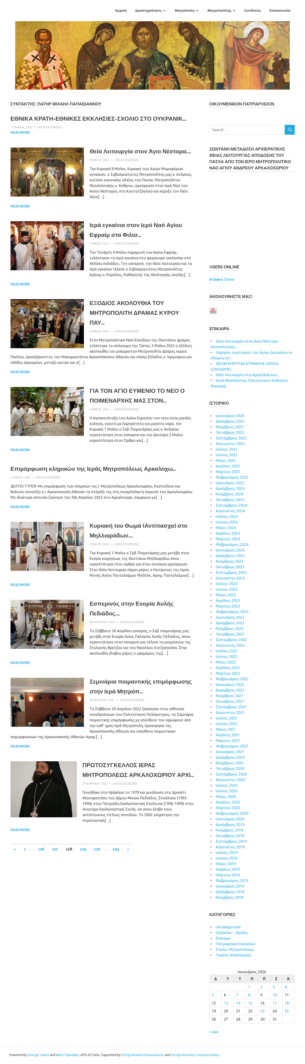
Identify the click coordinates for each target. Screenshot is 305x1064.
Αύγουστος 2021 (230, 712)
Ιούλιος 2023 (226, 584)
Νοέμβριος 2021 (229, 696)
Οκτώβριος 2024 (230, 500)
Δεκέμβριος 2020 (230, 757)
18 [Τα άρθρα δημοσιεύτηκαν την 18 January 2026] (287, 1003)
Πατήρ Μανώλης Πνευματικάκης (195, 1055)
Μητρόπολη (184, 10)
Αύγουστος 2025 (230, 444)
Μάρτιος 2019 (228, 875)
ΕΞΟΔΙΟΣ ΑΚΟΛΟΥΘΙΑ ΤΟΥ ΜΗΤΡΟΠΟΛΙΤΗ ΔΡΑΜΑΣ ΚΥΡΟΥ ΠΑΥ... (140, 332)
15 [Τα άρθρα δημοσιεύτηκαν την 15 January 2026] (250, 1003)
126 (41, 892)
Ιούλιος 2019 (226, 852)
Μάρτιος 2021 (228, 740)
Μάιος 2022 (226, 662)
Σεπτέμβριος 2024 (231, 505)
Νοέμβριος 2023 (229, 561)
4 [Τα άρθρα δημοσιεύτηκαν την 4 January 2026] (286, 987)
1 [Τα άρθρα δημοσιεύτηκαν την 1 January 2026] (249, 987)
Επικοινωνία (280, 10)
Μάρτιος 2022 (228, 673)
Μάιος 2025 (226, 460)
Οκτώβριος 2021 (230, 701)
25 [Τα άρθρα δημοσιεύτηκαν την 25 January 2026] (287, 1011)
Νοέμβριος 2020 (229, 763)
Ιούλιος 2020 (226, 785)
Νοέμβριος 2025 (229, 427)
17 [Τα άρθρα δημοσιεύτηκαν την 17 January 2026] (275, 1003)
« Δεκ (213, 1032)
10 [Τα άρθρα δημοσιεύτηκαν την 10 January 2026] (275, 995)
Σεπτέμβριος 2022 (231, 640)
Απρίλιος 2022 (228, 668)
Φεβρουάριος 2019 (232, 880)
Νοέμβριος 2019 (229, 830)
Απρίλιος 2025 (228, 466)
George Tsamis (38, 1055)
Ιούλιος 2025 (226, 449)
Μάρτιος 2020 (228, 808)
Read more (20, 142)
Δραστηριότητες (148, 10)
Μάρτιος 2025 (228, 472)
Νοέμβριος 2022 (229, 628)
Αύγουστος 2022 (230, 645)
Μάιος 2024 (226, 528)
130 (97, 892)
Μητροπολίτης (220, 10)
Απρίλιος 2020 (228, 802)
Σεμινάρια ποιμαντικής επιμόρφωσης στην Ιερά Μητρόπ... (127, 720)
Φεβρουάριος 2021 (232, 746)
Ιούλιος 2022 (226, 651)
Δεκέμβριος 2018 (230, 892)
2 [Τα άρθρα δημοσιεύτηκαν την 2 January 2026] (261, 987)
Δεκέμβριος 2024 (230, 488)
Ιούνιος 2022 (226, 656)
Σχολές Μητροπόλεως (235, 949)
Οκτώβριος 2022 (230, 634)
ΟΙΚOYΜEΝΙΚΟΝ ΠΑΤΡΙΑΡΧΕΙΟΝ (241, 104)
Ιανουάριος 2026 (230, 416)
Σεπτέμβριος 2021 (231, 707)
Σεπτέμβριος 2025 (231, 438)
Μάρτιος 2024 (228, 539)
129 (83, 892)
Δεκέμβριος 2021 (230, 690)
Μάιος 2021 (226, 729)
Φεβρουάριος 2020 (232, 813)
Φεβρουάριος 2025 (232, 477)
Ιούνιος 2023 (226, 589)
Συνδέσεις (252, 10)
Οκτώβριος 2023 (230, 567)
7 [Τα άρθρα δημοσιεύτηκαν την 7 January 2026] (237, 995)
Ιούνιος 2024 (226, 522)
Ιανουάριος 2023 (230, 617)
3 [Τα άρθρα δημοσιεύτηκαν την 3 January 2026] (274, 987)
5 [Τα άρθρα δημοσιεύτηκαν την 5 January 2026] (213, 995)
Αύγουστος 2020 (230, 780)
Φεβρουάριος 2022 (232, 679)
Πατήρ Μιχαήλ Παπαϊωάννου (142, 1055)
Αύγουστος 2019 (230, 847)
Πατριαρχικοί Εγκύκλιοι (235, 944)
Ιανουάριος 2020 (230, 819)
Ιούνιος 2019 (226, 858)
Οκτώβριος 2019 (230, 836)
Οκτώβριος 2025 (230, 432)
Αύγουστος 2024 (230, 511)
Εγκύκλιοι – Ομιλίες (232, 933)
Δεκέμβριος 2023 (230, 556)
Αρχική (121, 10)
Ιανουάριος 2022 (230, 684)
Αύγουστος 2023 (230, 578)
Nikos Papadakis (67, 1055)
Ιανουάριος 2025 (230, 483)
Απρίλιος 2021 (228, 735)
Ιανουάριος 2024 (230, 550)
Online (221, 279)
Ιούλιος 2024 (226, 516)
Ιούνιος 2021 (226, 724)
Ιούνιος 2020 (226, 791)
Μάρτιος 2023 (228, 606)
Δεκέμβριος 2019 (230, 824)
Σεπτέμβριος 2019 (231, 841)
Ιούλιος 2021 (226, 718)
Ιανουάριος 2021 (230, 752)
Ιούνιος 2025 (226, 455)
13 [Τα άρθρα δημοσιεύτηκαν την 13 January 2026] (226, 1003)
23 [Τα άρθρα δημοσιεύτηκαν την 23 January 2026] (262, 1011)
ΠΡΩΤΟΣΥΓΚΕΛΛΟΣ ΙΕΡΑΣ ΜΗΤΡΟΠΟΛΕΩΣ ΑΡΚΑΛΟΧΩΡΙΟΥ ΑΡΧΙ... (135, 808)
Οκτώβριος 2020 (230, 768)
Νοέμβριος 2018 (229, 897)
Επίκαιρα (223, 938)
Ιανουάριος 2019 (230, 886)
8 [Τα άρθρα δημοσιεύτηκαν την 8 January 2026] (249, 995)
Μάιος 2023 (226, 595)
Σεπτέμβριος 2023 (231, 572)
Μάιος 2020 (226, 796)
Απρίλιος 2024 (228, 533)
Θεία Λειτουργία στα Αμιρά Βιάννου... (247, 375)
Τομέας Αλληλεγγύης (233, 955)
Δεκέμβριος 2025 (230, 421)
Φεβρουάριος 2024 (232, 544)
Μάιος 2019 (226, 864)
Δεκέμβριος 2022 (230, 623)
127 (55, 892)
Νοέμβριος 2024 (229, 494)
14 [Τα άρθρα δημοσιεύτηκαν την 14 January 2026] (238, 1003)
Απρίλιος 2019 (228, 869)
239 (115, 892)
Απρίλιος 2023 (228, 600)
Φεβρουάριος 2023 (232, 612)
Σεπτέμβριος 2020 (231, 774)
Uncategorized (49, 137)
